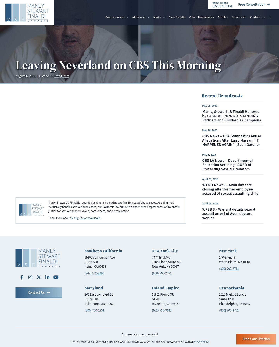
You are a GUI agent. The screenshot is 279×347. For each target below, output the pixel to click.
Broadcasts (239, 17)
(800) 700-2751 (161, 273)
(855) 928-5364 (222, 4)
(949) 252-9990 (94, 273)
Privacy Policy (201, 342)
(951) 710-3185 (161, 310)
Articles (223, 17)
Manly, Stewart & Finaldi (86, 218)
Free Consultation (254, 4)
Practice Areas (117, 17)
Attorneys (141, 17)
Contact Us (257, 17)
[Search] (270, 17)
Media (159, 17)
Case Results (177, 17)
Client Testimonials (201, 17)
